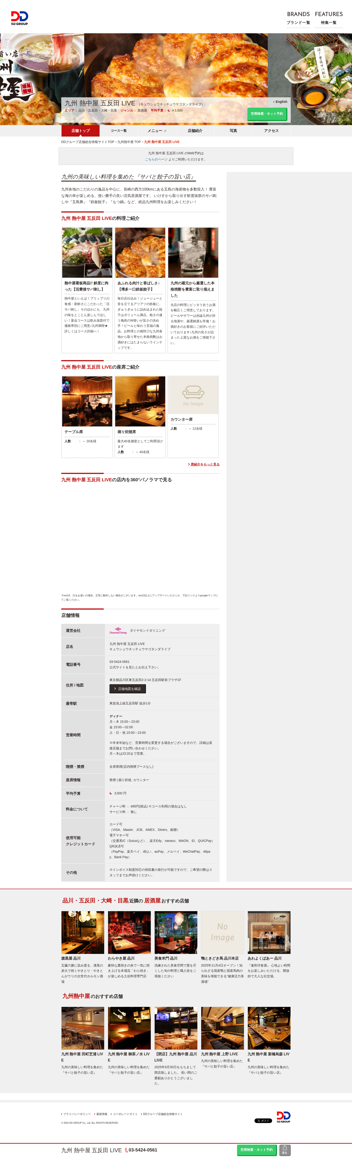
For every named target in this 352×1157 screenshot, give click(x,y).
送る (284, 1152)
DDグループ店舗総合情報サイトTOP (87, 142)
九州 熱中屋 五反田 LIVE (91, 1150)
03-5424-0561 (143, 1149)
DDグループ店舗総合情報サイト (163, 1114)
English (281, 102)
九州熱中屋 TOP (129, 142)
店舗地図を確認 (129, 689)
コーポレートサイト (125, 1114)
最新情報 (101, 1114)
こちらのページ (156, 159)
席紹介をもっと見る (205, 464)
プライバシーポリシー (77, 1114)
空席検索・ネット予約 (256, 1149)
